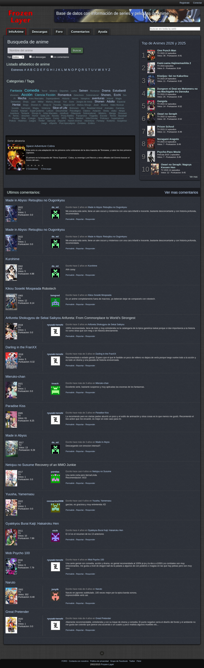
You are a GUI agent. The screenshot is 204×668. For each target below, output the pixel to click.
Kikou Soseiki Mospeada (23, 288)
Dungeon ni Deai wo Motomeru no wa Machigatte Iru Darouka (177, 90)
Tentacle (25, 113)
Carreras (120, 108)
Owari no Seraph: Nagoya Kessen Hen (176, 166)
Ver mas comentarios (181, 192)
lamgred (55, 295)
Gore (71, 102)
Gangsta (162, 101)
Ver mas (193, 177)
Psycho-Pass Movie (169, 152)
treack (55, 383)
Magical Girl (69, 105)
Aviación (97, 111)
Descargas (39, 31)
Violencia (46, 108)
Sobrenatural (92, 95)
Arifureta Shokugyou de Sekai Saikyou (33, 318)
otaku (113, 111)
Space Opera (44, 118)
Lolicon (50, 111)
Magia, (36, 108)
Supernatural (117, 118)
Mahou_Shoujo (53, 102)
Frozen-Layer (107, 664)
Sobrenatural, (89, 113)
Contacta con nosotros (79, 661)
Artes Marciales (36, 98)
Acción (26, 95)
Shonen (99, 101)
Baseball (122, 116)
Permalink (70, 219)
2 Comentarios (32, 169)
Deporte (61, 121)
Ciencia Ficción (45, 95)
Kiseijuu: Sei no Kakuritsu (172, 76)
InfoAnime (16, 31)
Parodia (57, 105)
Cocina (14, 111)
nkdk (55, 530)
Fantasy (100, 121)
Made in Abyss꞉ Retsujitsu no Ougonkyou (35, 200)
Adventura (89, 121)
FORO (65, 661)
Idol (83, 108)
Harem (75, 98)
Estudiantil (119, 90)
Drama (106, 90)
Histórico (22, 121)
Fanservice (81, 116)
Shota (106, 111)
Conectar (197, 3)
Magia (118, 98)
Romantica (64, 94)
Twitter (132, 661)
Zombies (81, 123)
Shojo (25, 105)
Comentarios (80, 31)
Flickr (139, 661)
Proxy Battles (67, 116)
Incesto (15, 108)
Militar (41, 102)
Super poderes (37, 111)
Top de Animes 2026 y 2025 (164, 43)
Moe (24, 118)
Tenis (71, 118)
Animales (108, 108)
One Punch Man (166, 50)
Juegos (32, 121)
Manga (112, 113)
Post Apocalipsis (67, 123)
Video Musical (117, 105)
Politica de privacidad (99, 661)
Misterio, (102, 113)
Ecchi (117, 94)
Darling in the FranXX (21, 347)
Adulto (111, 101)
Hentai (16, 104)
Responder (90, 219)
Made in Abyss (16, 435)
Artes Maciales (50, 113)
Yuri (65, 102)
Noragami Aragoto (168, 139)
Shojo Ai (47, 105)
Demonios (16, 102)
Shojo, (26, 102)
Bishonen (74, 108)
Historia (65, 98)
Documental (61, 111)
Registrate (184, 3)
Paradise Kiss (15, 406)
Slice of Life (60, 107)
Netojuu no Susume (20, 465)
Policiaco (104, 118)
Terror (44, 91)
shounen (25, 116)
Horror (35, 116)
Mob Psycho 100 (18, 553)
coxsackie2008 (55, 501)
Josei (95, 105)
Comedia (31, 90)
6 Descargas (46, 169)
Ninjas (122, 111)
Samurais (25, 108)
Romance (95, 91)
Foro (59, 31)
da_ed (55, 207)
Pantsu (15, 118)
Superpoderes (53, 98)
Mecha (22, 98)
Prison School (165, 126)
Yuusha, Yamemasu (20, 494)
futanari (24, 111)
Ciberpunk (76, 113)
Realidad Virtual (94, 108)
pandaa (55, 471)
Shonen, (106, 94)
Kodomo (111, 121)
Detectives (79, 95)
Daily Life (45, 116)
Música (104, 105)
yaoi (33, 102)
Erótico (91, 123)
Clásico (86, 111)
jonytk (55, 589)
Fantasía (16, 90)
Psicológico (75, 111)
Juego (44, 123)
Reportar (80, 219)
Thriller (41, 121)
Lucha (74, 91)
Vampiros (85, 98)
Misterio (53, 91)
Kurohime (12, 259)
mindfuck (64, 113)
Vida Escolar (92, 118)
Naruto (10, 582)
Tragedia (93, 116)
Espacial (121, 102)
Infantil (110, 98)
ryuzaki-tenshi (55, 324)
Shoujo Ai (36, 113)
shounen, (14, 95)
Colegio (31, 118)
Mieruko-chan (15, 376)
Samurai (51, 121)
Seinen (83, 90)
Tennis (113, 116)
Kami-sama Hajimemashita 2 (174, 63)
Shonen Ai (36, 105)
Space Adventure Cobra (40, 145)
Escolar (103, 116)
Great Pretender (17, 612)
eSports (53, 123)
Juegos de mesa (84, 102)
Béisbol (79, 118)
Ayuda (102, 31)
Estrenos (17, 70)
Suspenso (122, 121)
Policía (12, 121)
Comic (56, 118)
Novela (55, 116)
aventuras (98, 98)
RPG (64, 118)
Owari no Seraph (167, 113)
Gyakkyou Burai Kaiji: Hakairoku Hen (32, 523)
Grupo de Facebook (119, 661)
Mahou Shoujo (84, 105)
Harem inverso (75, 121)
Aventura (14, 113)
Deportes (64, 91)
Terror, (16, 116)
